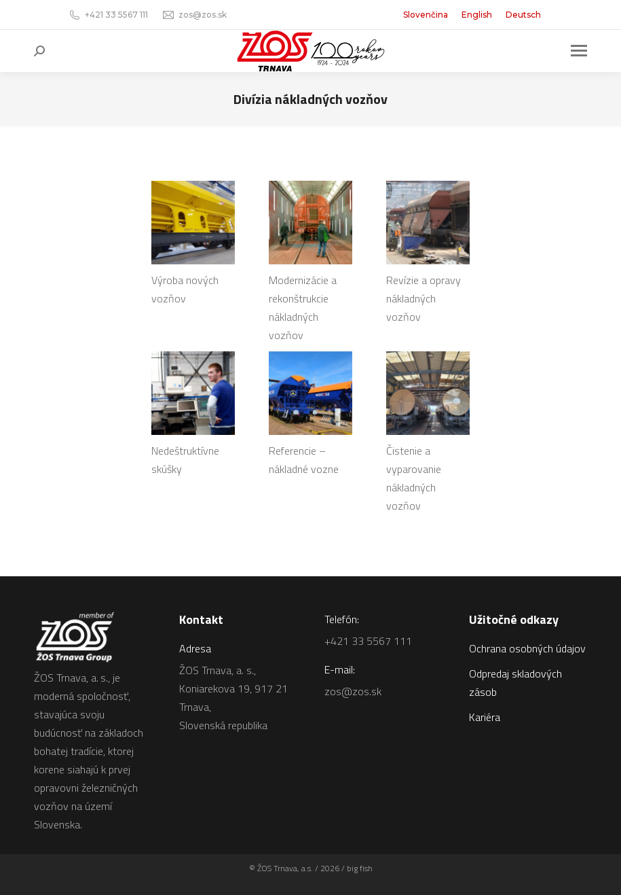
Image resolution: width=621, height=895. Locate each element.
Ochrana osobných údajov (527, 648)
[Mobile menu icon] (579, 50)
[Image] (193, 222)
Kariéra (484, 717)
